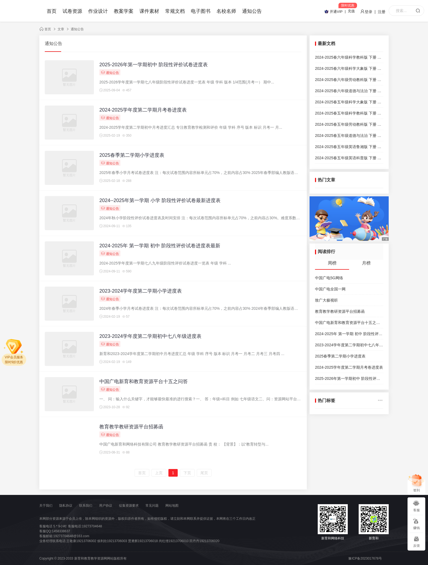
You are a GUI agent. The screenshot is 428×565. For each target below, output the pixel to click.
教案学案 (123, 11)
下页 (187, 473)
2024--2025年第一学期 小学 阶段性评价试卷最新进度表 (160, 200)
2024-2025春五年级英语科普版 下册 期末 (349, 158)
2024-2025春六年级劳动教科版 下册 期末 (349, 79)
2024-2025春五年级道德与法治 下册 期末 (349, 135)
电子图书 (200, 11)
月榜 (366, 263)
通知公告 (252, 11)
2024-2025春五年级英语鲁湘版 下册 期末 (349, 147)
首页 (52, 11)
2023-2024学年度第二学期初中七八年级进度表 (150, 336)
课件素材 (149, 11)
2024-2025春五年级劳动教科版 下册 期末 (349, 124)
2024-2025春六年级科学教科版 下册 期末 (349, 57)
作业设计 (98, 11)
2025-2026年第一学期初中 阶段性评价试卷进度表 (153, 64)
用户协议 (105, 505)
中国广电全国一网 (330, 289)
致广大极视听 (326, 300)
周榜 (332, 263)
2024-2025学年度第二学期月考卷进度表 (143, 110)
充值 (351, 11)
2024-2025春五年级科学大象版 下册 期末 (349, 102)
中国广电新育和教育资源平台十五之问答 (143, 381)
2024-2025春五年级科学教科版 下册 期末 (349, 113)
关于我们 (45, 505)
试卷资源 (72, 11)
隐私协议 (65, 505)
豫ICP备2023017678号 (365, 558)
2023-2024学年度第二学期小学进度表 (140, 291)
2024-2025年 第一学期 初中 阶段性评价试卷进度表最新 (159, 245)
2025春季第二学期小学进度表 (131, 155)
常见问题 (152, 505)
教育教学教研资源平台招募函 (131, 426)
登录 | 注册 (372, 12)
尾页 (204, 473)
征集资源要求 (129, 505)
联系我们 (85, 505)
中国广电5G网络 (329, 278)
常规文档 (175, 11)
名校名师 (226, 11)
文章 (61, 29)
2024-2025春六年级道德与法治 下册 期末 (349, 91)
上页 (159, 473)
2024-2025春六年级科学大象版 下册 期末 (349, 68)
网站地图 (172, 505)
